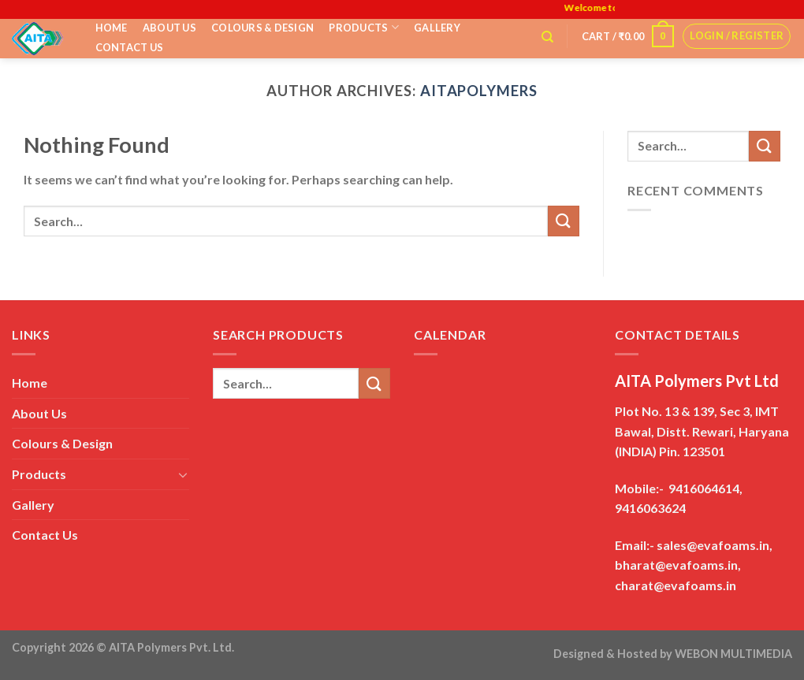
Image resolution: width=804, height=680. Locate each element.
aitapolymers (479, 90)
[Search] (547, 37)
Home (111, 27)
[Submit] (563, 221)
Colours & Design (262, 27)
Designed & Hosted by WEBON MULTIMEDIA (672, 653)
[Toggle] (183, 474)
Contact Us (129, 47)
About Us (169, 27)
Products (364, 27)
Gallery (437, 27)
